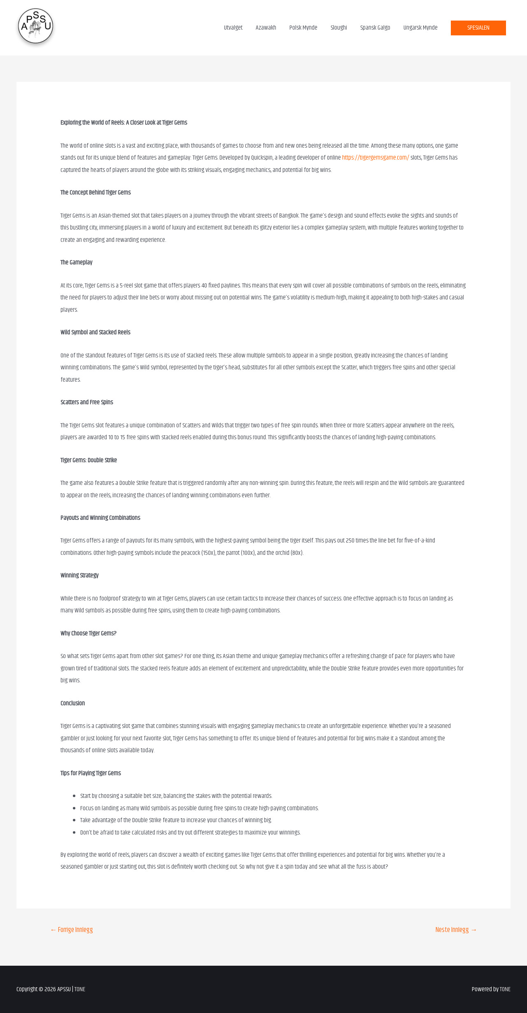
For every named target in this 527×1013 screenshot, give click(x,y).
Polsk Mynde (303, 28)
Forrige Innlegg (71, 930)
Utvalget (233, 28)
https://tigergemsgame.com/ (375, 158)
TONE (80, 989)
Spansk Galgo (375, 28)
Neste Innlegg (456, 930)
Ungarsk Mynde (420, 28)
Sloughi (339, 28)
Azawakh (266, 28)
